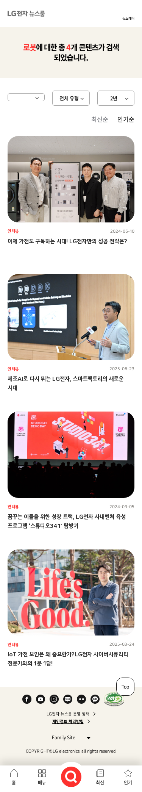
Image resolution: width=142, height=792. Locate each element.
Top (125, 687)
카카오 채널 (95, 699)
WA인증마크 (114, 699)
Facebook (26, 699)
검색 (71, 777)
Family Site (69, 737)
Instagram (54, 699)
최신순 (99, 119)
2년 (113, 98)
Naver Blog (67, 699)
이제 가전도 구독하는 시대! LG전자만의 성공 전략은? (67, 241)
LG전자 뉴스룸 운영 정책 (68, 714)
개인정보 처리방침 (68, 721)
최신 (100, 782)
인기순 (125, 119)
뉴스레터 (128, 18)
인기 (128, 782)
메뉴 (42, 782)
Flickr (81, 699)
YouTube (40, 699)
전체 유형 (69, 98)
